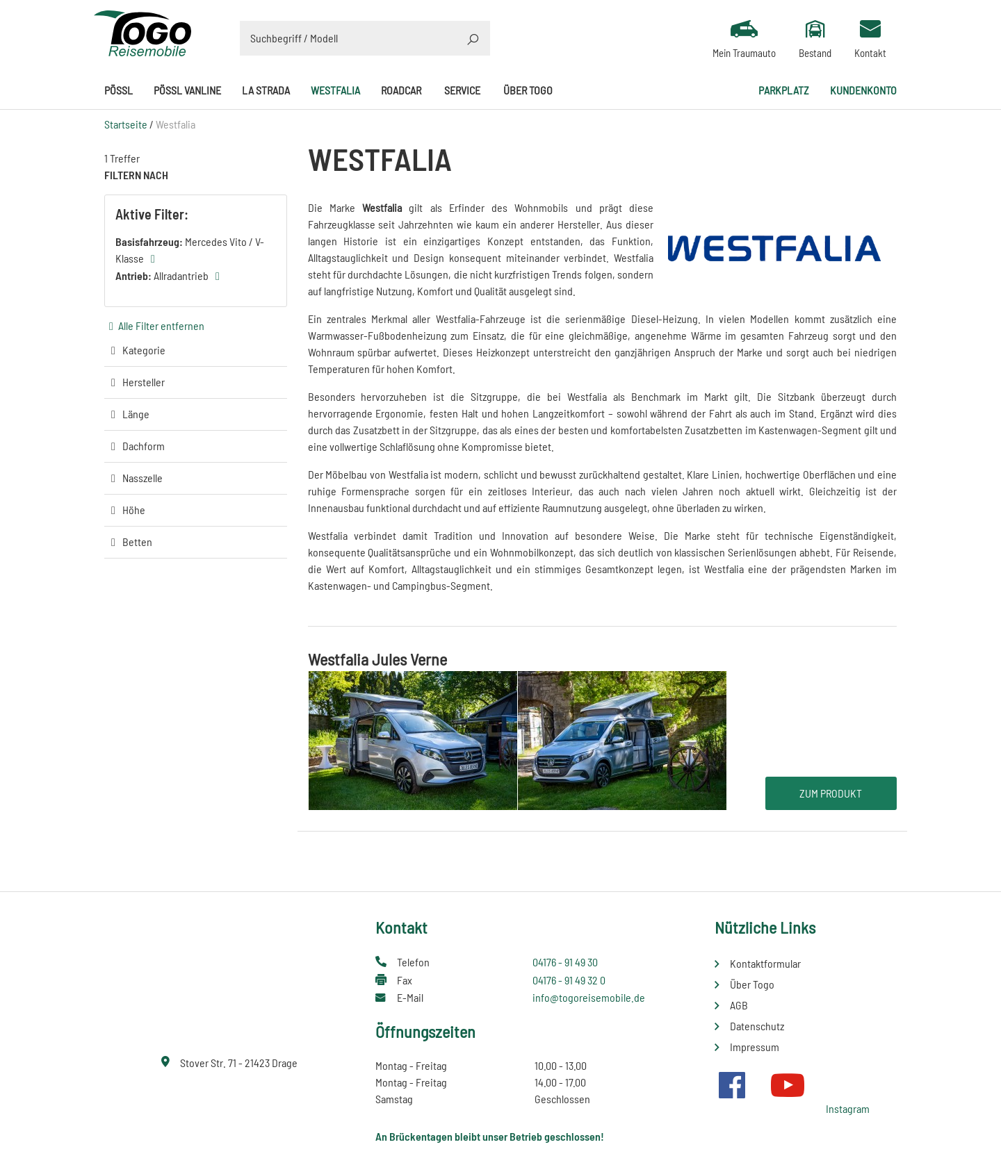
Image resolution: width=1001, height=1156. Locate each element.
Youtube (787, 1085)
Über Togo (528, 90)
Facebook (732, 1085)
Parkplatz (783, 90)
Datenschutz (757, 1025)
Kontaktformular (765, 963)
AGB (739, 1005)
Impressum (754, 1046)
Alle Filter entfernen (161, 325)
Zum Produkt (830, 793)
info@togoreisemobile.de (588, 997)
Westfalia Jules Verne (377, 659)
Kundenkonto (863, 90)
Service (462, 90)
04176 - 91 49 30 (565, 961)
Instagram (848, 1108)
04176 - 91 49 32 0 (568, 979)
